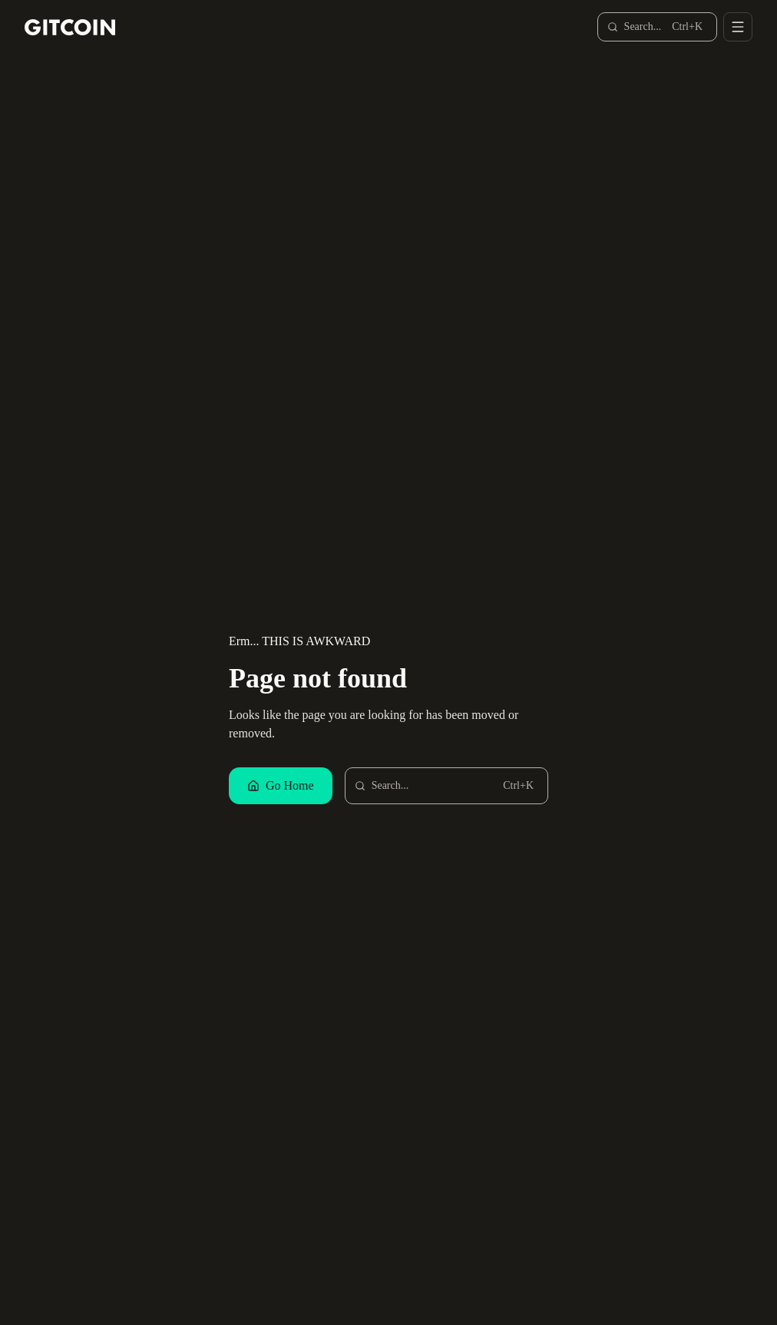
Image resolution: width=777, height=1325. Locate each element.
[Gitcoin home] (70, 27)
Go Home (280, 785)
